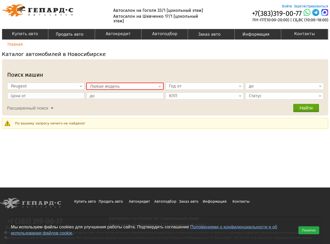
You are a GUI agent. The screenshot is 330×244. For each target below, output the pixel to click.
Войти (287, 6)
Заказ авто (206, 35)
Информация (254, 35)
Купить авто (25, 34)
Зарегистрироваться (311, 6)
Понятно (308, 230)
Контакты (304, 34)
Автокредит (118, 34)
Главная (15, 44)
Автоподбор (164, 34)
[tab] (29, 107)
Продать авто (68, 35)
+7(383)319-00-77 (277, 13)
